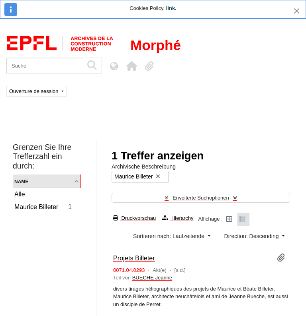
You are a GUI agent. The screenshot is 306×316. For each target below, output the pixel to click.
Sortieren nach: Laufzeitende (169, 236)
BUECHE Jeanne (152, 278)
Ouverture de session (34, 91)
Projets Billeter (134, 258)
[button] (131, 66)
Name (21, 181)
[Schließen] (297, 10)
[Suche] (44, 66)
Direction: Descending (252, 236)
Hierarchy (177, 218)
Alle (19, 194)
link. (171, 8)
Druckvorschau (134, 218)
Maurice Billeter (43, 207)
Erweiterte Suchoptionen (201, 198)
